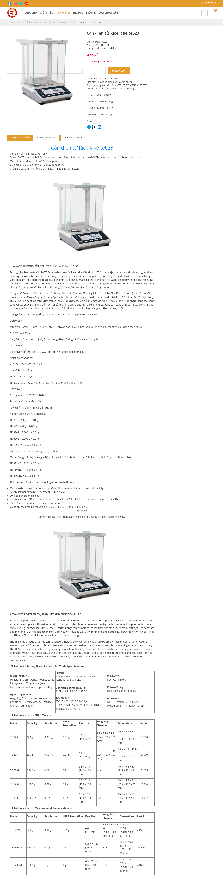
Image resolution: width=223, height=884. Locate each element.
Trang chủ (29, 12)
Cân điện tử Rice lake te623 (82, 147)
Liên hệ (91, 12)
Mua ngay (119, 70)
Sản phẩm (63, 12)
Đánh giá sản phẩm (73, 137)
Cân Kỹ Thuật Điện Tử (45, 22)
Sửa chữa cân (108, 12)
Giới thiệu (46, 12)
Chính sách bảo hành (46, 137)
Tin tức (78, 12)
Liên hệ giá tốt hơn (99, 61)
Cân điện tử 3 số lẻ (68, 22)
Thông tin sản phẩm (20, 137)
